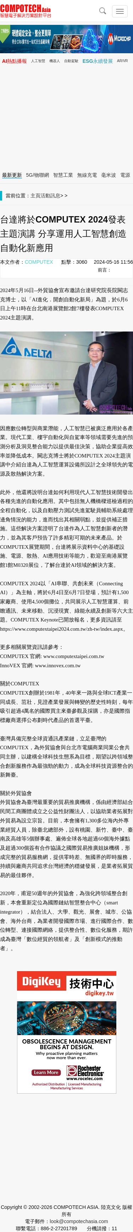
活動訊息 (50, 195)
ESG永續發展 (98, 61)
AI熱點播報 (14, 61)
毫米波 (108, 175)
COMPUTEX (39, 262)
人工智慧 (38, 61)
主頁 (35, 195)
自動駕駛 (71, 61)
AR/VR (122, 61)
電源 (125, 175)
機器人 (54, 61)
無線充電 (87, 175)
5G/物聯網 (37, 175)
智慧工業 (63, 175)
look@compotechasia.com (79, 1221)
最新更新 (12, 175)
